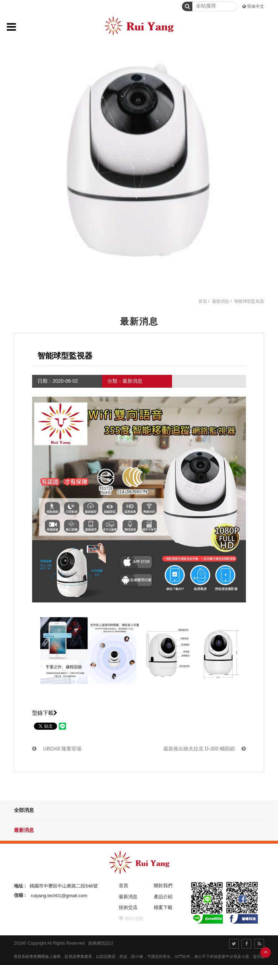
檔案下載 (163, 907)
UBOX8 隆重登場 (56, 749)
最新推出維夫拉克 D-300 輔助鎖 (204, 749)
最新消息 (24, 830)
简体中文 (255, 6)
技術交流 (128, 907)
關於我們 (163, 885)
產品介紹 (163, 896)
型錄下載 (44, 713)
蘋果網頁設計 (101, 943)
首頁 (202, 301)
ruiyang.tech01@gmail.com (59, 895)
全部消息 (24, 810)
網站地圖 (134, 918)
